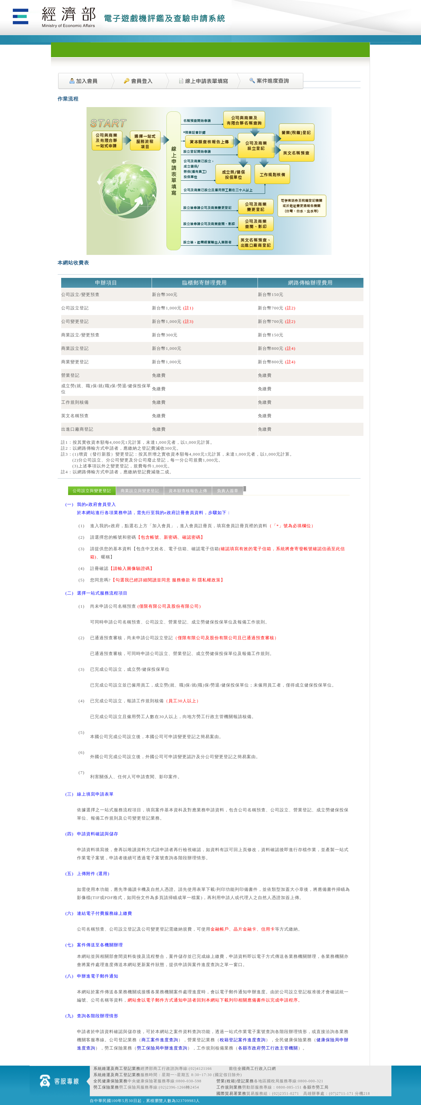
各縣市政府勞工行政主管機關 (268, 1048)
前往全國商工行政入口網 (252, 1069)
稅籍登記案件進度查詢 (243, 1039)
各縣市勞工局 (316, 1087)
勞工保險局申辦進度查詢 (162, 1048)
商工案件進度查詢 (159, 1039)
